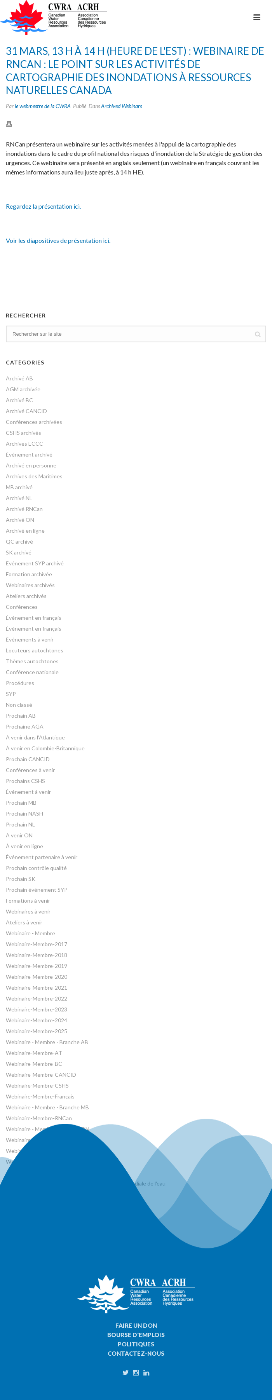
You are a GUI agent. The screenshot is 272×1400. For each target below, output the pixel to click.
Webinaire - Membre (30, 933)
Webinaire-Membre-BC (34, 1063)
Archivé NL (19, 498)
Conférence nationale (32, 672)
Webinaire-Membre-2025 (36, 1031)
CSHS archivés (23, 432)
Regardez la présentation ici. (43, 206)
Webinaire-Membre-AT (34, 1053)
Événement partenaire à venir (41, 857)
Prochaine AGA (25, 726)
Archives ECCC (24, 443)
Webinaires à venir (28, 911)
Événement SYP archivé (35, 563)
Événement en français (33, 617)
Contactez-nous (136, 1353)
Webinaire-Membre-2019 (36, 965)
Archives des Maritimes (34, 476)
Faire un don (136, 1325)
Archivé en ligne (25, 530)
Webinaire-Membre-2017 (36, 944)
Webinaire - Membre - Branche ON (47, 1129)
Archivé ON (20, 519)
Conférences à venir (30, 770)
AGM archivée (23, 389)
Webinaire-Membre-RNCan (39, 1118)
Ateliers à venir (24, 922)
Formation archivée (29, 574)
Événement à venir (28, 791)
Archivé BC (19, 400)
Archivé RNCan (24, 509)
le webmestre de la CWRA (43, 106)
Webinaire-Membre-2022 (36, 998)
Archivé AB (19, 378)
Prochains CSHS (25, 781)
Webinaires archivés (30, 585)
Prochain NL (20, 824)
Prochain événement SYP (37, 889)
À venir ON (19, 835)
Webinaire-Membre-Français (40, 1096)
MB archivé (19, 487)
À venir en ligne (24, 846)
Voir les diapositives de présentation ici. (58, 240)
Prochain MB (21, 802)
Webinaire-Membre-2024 (36, 1020)
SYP (11, 693)
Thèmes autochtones (32, 661)
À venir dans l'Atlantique (35, 737)
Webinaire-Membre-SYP (35, 1150)
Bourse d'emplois (136, 1334)
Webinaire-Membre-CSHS (37, 1085)
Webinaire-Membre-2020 (36, 976)
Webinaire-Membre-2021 (36, 987)
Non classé (19, 704)
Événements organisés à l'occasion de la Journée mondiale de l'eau (86, 1183)
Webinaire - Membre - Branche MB (47, 1107)
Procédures (20, 683)
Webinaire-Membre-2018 (36, 955)
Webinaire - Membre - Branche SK (47, 1140)
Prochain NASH (24, 813)
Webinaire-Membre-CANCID (41, 1074)
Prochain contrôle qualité (36, 868)
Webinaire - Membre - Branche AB (47, 1042)
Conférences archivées (34, 421)
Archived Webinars (121, 106)
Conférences (22, 606)
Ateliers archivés (26, 596)
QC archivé (19, 541)
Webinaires (19, 1161)
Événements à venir (30, 639)
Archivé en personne (31, 465)
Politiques (136, 1344)
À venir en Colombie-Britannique (45, 748)
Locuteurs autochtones (34, 650)
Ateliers (15, 1172)
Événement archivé (29, 454)
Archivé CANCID (26, 411)
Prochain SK (20, 878)
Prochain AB (21, 715)
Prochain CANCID (28, 759)
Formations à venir (28, 900)
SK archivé (18, 552)
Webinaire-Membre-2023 (36, 1009)
